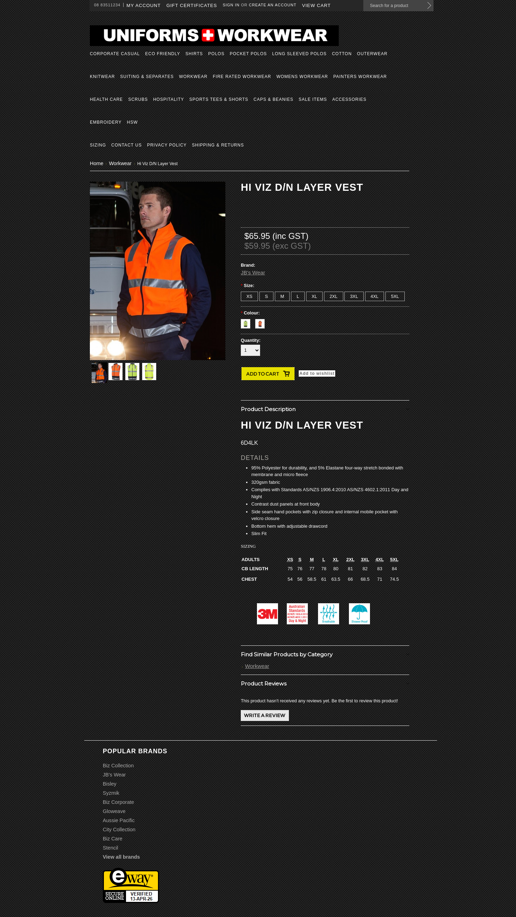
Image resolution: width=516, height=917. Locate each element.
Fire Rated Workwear (242, 76)
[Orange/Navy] (261, 322)
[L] (298, 296)
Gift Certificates (191, 5)
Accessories (349, 99)
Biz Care (113, 838)
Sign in (231, 5)
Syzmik (111, 793)
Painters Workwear (360, 76)
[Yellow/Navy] (248, 322)
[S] (266, 296)
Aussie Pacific (119, 820)
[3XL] (354, 296)
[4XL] (374, 296)
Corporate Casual (115, 53)
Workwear (193, 76)
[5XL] (395, 296)
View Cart (316, 5)
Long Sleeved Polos (299, 53)
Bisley (110, 784)
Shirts (194, 53)
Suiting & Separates (147, 76)
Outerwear (372, 53)
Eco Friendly (162, 53)
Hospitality (168, 99)
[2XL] (333, 296)
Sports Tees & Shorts (218, 99)
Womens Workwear (302, 76)
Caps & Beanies (273, 99)
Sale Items (313, 99)
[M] (282, 296)
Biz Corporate (118, 802)
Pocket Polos (248, 53)
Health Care (106, 99)
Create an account (272, 5)
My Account (143, 5)
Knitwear (102, 76)
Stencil (110, 848)
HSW (132, 122)
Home (96, 163)
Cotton (342, 53)
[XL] (314, 296)
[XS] (249, 296)
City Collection (119, 829)
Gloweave (114, 811)
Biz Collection (118, 765)
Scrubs (138, 99)
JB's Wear (253, 272)
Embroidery (105, 122)
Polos (216, 53)
